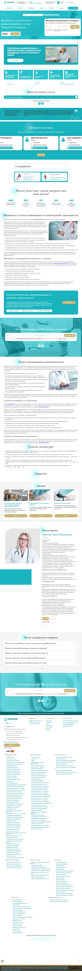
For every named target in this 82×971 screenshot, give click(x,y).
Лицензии (37, 82)
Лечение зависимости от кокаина (39, 858)
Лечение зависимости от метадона (40, 856)
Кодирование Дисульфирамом (14, 890)
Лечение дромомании (61, 927)
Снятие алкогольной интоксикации (15, 922)
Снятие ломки (34, 823)
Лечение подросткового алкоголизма (15, 855)
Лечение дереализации (62, 929)
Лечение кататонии (61, 932)
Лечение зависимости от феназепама (40, 859)
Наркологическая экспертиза (13, 932)
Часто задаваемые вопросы (67, 84)
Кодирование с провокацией (13, 884)
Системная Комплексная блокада (14, 904)
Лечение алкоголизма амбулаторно (15, 851)
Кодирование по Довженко (38, 832)
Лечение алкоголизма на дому (14, 856)
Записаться (12, 810)
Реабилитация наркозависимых (39, 873)
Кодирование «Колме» (12, 912)
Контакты (48, 795)
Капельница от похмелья (12, 825)
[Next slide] (47, 690)
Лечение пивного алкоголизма (14, 900)
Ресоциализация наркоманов (38, 840)
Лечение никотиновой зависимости (65, 827)
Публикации (49, 787)
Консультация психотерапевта (13, 930)
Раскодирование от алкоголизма (14, 868)
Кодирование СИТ (11, 874)
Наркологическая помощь (35, 785)
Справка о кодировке (11, 842)
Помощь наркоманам (36, 893)
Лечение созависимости (37, 830)
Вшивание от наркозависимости (39, 835)
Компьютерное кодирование (13, 880)
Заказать (15, 33)
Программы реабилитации (38, 838)
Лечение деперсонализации (63, 953)
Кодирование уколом (11, 830)
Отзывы (36, 84)
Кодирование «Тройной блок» (13, 915)
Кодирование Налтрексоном (13, 837)
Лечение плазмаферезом (12, 865)
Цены (8, 82)
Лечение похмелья (11, 921)
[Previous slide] (43, 690)
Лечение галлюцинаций (62, 948)
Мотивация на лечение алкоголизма (15, 858)
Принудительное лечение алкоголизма (16, 849)
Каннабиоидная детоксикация (39, 883)
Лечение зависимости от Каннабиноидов (41, 868)
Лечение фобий (60, 934)
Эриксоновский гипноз (12, 902)
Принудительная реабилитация (39, 837)
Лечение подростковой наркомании (40, 847)
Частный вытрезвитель (12, 848)
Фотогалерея (49, 792)
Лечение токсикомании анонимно (64, 830)
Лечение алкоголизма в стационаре (15, 853)
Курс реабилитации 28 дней (38, 842)
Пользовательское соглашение (70, 785)
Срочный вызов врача (73, 8)
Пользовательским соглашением (32, 968)
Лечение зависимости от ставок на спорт (66, 837)
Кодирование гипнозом (12, 832)
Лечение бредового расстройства (64, 951)
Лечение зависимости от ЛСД (38, 870)
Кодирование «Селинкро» (12, 914)
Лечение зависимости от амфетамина (40, 861)
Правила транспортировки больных (40, 940)
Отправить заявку (75, 27)
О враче (53, 683)
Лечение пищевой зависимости (64, 838)
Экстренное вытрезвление (13, 910)
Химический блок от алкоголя (13, 919)
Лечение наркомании (34, 788)
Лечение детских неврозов (62, 941)
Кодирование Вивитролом (13, 836)
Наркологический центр (37, 845)
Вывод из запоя (10, 822)
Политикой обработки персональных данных (58, 967)
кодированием (12, 437)
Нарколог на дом (35, 822)
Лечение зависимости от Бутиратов (40, 851)
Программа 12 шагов (36, 844)
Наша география (67, 791)
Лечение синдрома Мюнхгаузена (64, 958)
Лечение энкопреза (61, 939)
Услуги (20, 8)
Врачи (47, 788)
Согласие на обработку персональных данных (68, 789)
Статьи (62, 82)
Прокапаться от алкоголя (12, 917)
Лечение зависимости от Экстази (39, 871)
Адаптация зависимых (36, 875)
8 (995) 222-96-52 (50, 3)
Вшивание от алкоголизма (13, 839)
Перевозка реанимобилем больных (40, 943)
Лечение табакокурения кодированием (66, 825)
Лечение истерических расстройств (65, 936)
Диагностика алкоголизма (13, 892)
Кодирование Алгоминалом (13, 889)
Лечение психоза (60, 944)
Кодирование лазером (37, 833)
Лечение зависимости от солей (39, 849)
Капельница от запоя (11, 823)
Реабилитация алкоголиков (13, 844)
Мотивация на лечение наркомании (40, 892)
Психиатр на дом (60, 942)
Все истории (41, 154)
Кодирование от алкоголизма (13, 870)
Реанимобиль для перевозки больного (41, 935)
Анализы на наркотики (37, 888)
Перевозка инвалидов (36, 930)
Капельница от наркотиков (13, 929)
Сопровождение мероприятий (39, 932)
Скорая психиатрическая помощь (64, 960)
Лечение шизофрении (61, 946)
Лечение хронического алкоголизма (15, 827)
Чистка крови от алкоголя (12, 867)
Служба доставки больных (37, 941)
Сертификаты (49, 790)
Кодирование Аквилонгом (13, 887)
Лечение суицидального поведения (65, 955)
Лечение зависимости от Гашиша (39, 863)
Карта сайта (49, 785)
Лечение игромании (61, 823)
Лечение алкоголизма (34, 787)
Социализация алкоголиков (13, 894)
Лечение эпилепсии (61, 956)
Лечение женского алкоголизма (14, 829)
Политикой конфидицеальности (48, 968)
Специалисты (10, 84)
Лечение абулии (60, 930)
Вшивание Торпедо (11, 885)
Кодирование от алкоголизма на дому (16, 878)
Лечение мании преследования (64, 949)
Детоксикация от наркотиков (38, 881)
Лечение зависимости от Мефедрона (40, 866)
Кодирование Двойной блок (13, 834)
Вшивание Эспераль (11, 841)
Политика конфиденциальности (70, 787)
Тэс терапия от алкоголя (12, 896)
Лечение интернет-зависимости (64, 835)
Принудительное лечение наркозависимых (37, 828)
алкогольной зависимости (60, 296)
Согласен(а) (74, 968)
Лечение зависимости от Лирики (39, 864)
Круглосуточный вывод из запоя (14, 863)
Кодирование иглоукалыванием (14, 882)
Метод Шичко (9, 846)
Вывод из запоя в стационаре (13, 861)
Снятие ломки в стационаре (38, 885)
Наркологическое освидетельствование (41, 886)
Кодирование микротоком (13, 908)
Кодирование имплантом (12, 872)
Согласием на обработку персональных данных (12, 968)
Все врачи (45, 683)
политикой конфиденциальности (51, 371)
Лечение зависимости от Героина (39, 852)
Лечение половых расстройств (63, 937)
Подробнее (15, 60)
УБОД (32, 825)
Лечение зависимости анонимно (64, 822)
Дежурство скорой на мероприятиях (40, 933)
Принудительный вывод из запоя (14, 860)
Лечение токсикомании (62, 829)
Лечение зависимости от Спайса (39, 854)
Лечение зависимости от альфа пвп (40, 890)
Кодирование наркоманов (38, 880)
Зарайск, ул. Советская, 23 (36, 3)
